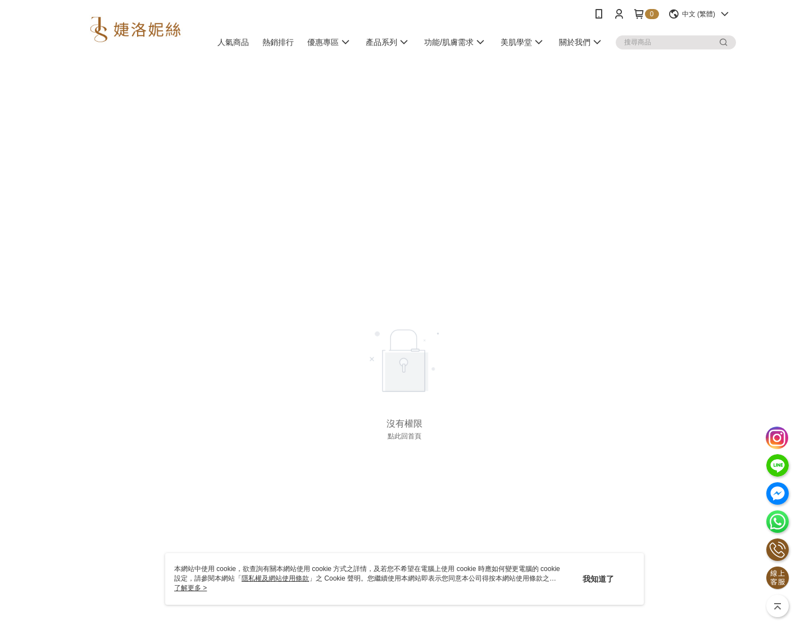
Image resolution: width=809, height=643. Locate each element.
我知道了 (598, 578)
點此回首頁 (404, 436)
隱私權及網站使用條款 (275, 578)
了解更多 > (190, 588)
